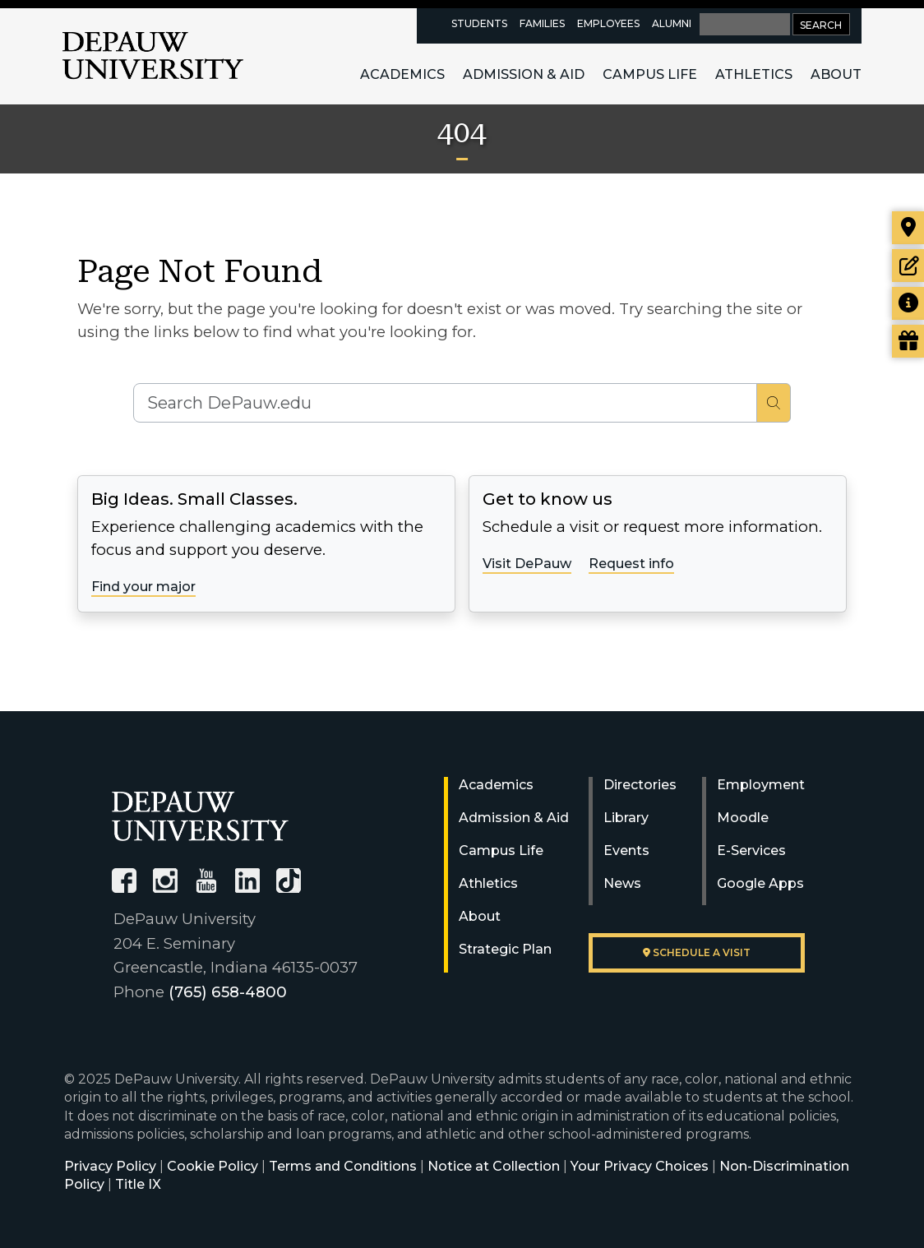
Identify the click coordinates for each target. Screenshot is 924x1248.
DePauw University (152, 55)
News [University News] (622, 883)
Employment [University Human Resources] (761, 785)
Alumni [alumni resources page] (671, 23)
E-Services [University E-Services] (751, 850)
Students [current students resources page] (479, 23)
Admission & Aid (523, 74)
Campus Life (650, 74)
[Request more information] (908, 303)
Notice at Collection (493, 1166)
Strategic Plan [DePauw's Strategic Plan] (505, 949)
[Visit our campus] (908, 227)
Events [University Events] (626, 850)
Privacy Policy (110, 1166)
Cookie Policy (212, 1166)
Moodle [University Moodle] (743, 817)
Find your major (143, 586)
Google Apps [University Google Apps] (760, 883)
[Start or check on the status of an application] (908, 265)
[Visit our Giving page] (908, 341)
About (836, 74)
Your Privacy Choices (640, 1166)
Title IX (138, 1184)
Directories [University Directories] (640, 785)
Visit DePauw (527, 563)
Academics (402, 74)
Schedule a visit (697, 952)
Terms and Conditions (343, 1166)
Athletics (753, 74)
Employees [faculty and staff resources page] (608, 23)
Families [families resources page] (542, 23)
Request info (631, 563)
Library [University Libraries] (626, 817)
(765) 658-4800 (228, 991)
